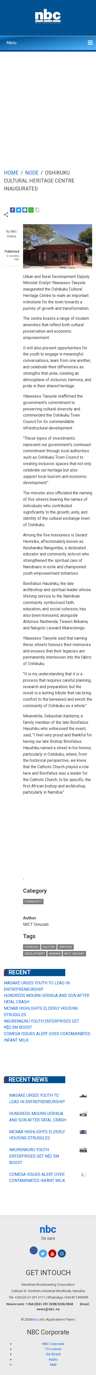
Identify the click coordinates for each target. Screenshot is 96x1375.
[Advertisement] (48, 102)
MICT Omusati (74, 953)
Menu (11, 42)
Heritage (65, 947)
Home (11, 173)
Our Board (53, 1354)
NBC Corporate (53, 1344)
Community (33, 901)
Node (32, 173)
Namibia (54, 953)
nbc (48, 1229)
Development (35, 953)
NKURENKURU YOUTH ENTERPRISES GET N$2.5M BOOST (34, 1156)
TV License (53, 1349)
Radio (53, 1359)
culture (49, 947)
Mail (53, 1365)
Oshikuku (32, 947)
